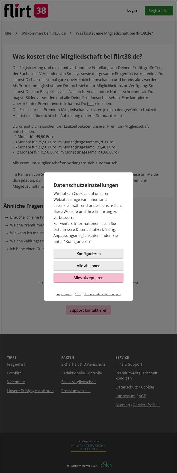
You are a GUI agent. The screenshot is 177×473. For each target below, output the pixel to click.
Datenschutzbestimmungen (102, 294)
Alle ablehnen (88, 265)
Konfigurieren (78, 241)
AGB (78, 294)
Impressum (63, 294)
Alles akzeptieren (88, 277)
